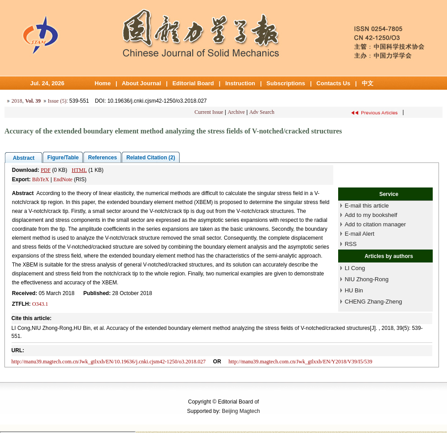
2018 (17, 101)
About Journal (141, 83)
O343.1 (40, 304)
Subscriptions (285, 83)
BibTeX (40, 179)
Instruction (240, 83)
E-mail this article (367, 205)
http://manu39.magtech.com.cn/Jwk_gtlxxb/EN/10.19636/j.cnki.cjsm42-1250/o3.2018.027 (109, 361)
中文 (367, 83)
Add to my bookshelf (371, 215)
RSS (351, 244)
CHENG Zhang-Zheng (373, 301)
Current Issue (209, 112)
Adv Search (261, 112)
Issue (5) (57, 101)
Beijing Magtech (241, 411)
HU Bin (354, 290)
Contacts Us (333, 83)
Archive (236, 112)
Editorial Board (193, 83)
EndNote (63, 179)
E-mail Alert (359, 233)
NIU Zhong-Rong (367, 279)
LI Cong (355, 268)
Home (103, 83)
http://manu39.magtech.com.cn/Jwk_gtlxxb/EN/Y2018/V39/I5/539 (300, 361)
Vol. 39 (33, 101)
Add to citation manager (375, 224)
